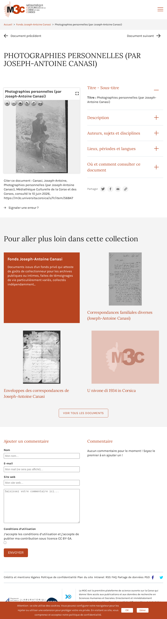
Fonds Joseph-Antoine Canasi (33, 24)
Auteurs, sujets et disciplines (113, 133)
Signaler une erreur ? (24, 207)
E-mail (8, 463)
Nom (7, 450)
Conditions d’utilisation (20, 529)
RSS (108, 577)
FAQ (114, 577)
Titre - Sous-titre (103, 87)
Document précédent (26, 36)
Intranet (99, 577)
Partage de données (131, 577)
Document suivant (140, 36)
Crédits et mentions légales (22, 577)
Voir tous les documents (83, 413)
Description (98, 117)
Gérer (142, 610)
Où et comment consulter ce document (113, 167)
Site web (9, 477)
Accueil (8, 24)
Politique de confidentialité (59, 577)
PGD (147, 577)
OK (127, 610)
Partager (92, 189)
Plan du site (85, 577)
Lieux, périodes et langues (111, 148)
